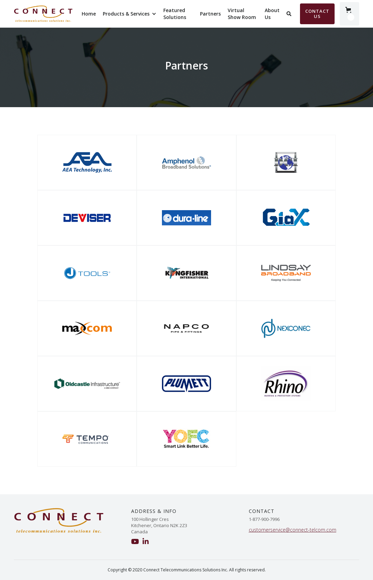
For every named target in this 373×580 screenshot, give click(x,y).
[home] (43, 13)
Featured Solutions (174, 13)
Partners (210, 13)
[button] (129, 14)
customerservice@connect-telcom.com (292, 529)
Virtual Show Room (242, 13)
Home (89, 13)
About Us (272, 13)
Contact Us (317, 13)
